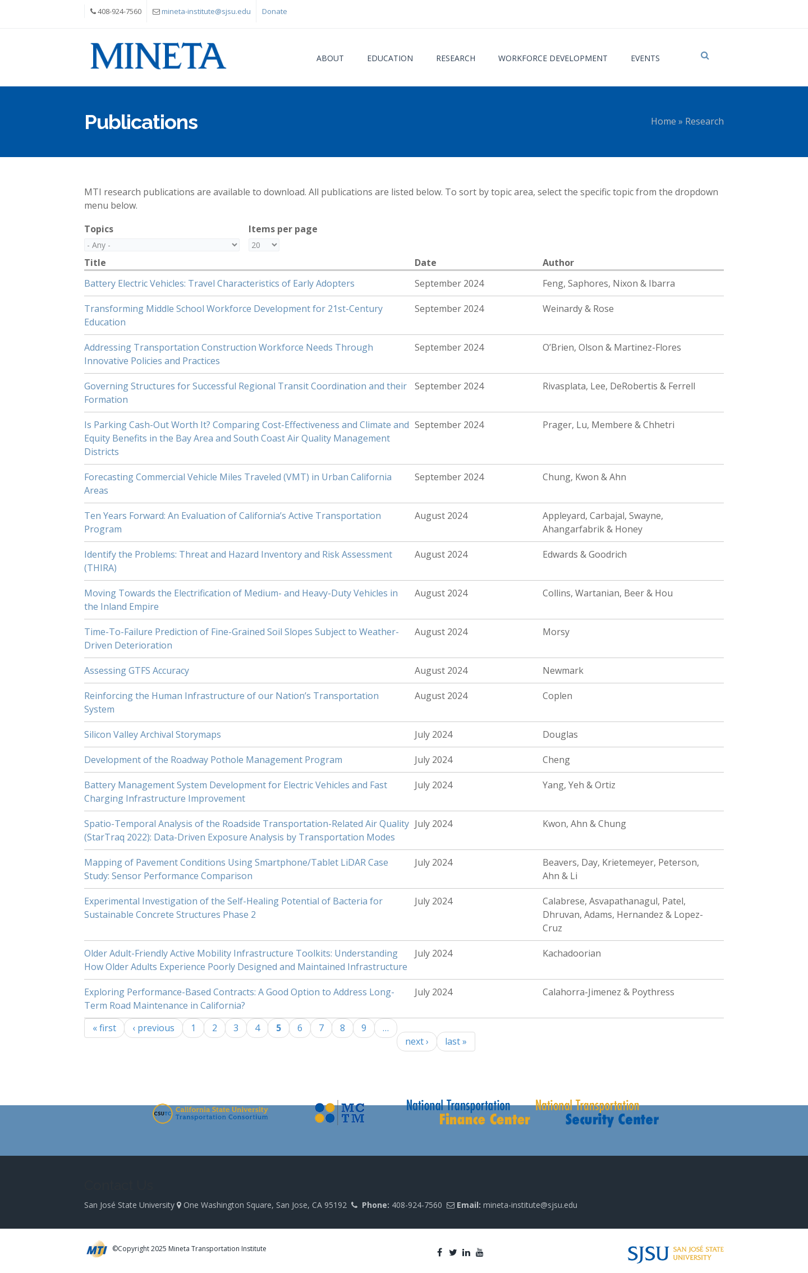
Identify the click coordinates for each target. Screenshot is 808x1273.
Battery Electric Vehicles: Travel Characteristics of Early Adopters (219, 283)
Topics (98, 229)
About (330, 58)
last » (456, 1041)
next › (417, 1041)
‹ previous (153, 1028)
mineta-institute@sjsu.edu (206, 11)
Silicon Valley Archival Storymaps (152, 734)
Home (663, 121)
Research (455, 58)
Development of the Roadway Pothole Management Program (213, 759)
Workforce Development (553, 58)
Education (390, 58)
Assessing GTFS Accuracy (136, 670)
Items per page (283, 229)
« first (104, 1028)
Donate (274, 11)
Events (645, 58)
